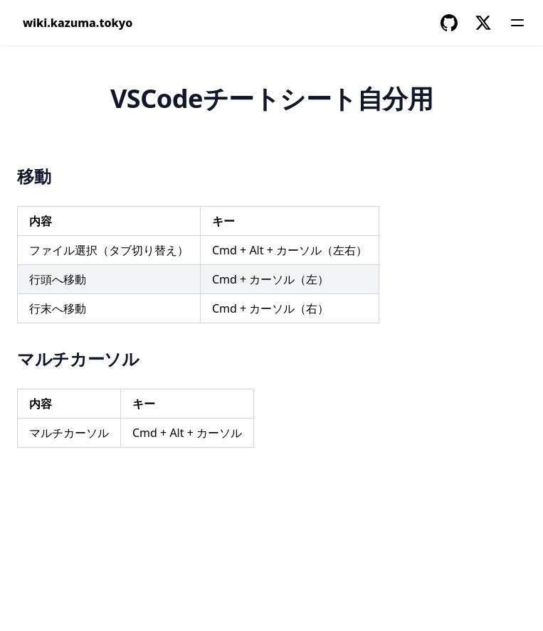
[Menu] (517, 23)
